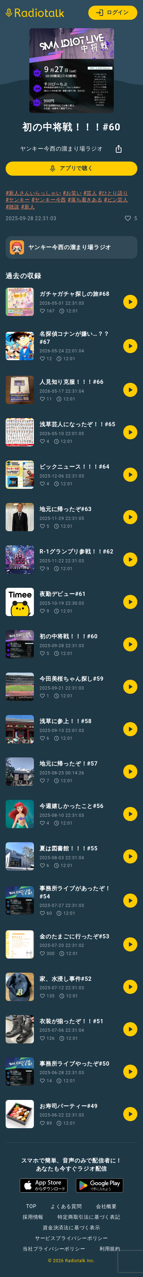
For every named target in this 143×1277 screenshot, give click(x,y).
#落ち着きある (85, 200)
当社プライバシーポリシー (54, 1249)
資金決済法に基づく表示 (71, 1227)
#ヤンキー (18, 200)
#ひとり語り (113, 193)
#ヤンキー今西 (48, 200)
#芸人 (90, 193)
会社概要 (106, 1206)
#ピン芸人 (116, 200)
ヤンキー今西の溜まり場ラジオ (61, 148)
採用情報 (33, 1217)
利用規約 (110, 1249)
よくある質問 (66, 1206)
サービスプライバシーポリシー (71, 1238)
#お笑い (72, 193)
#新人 (28, 207)
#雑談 (12, 207)
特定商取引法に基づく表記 (89, 1217)
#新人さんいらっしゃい (33, 193)
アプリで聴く (70, 168)
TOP (31, 1206)
